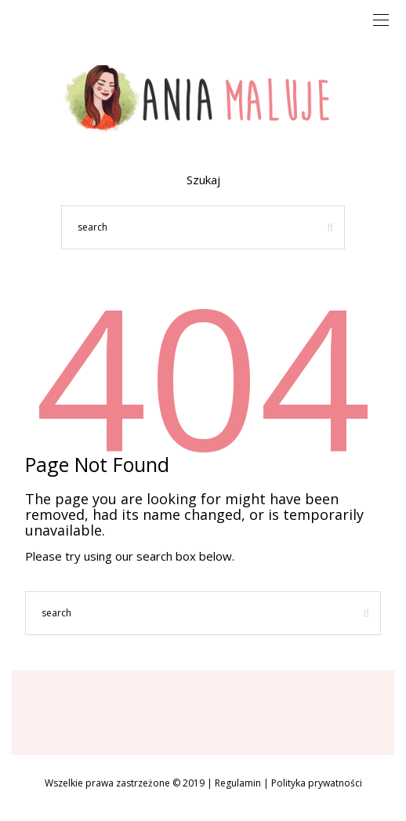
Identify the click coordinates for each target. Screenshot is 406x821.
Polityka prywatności (316, 783)
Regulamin (238, 783)
